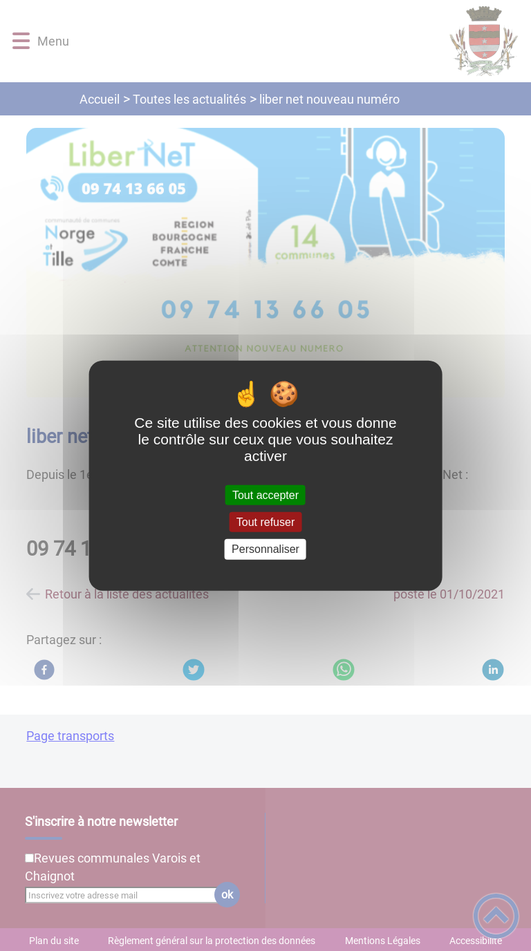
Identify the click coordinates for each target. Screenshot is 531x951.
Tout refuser (265, 522)
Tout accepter (265, 495)
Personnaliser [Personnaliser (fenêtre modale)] (265, 549)
